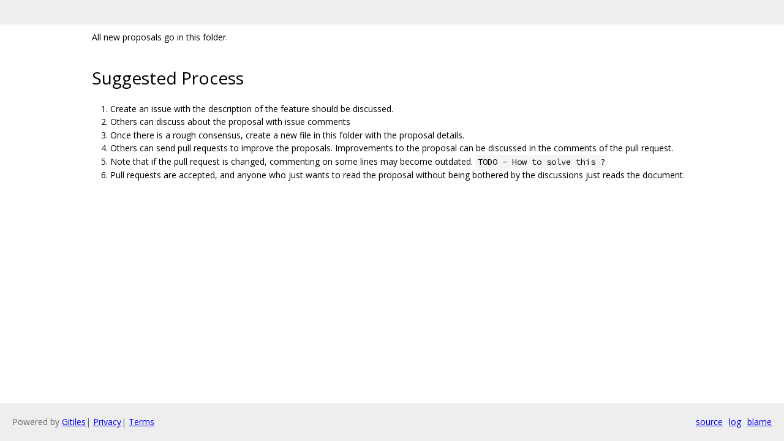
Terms (141, 422)
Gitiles (74, 422)
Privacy (107, 422)
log (735, 422)
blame (759, 422)
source (709, 422)
